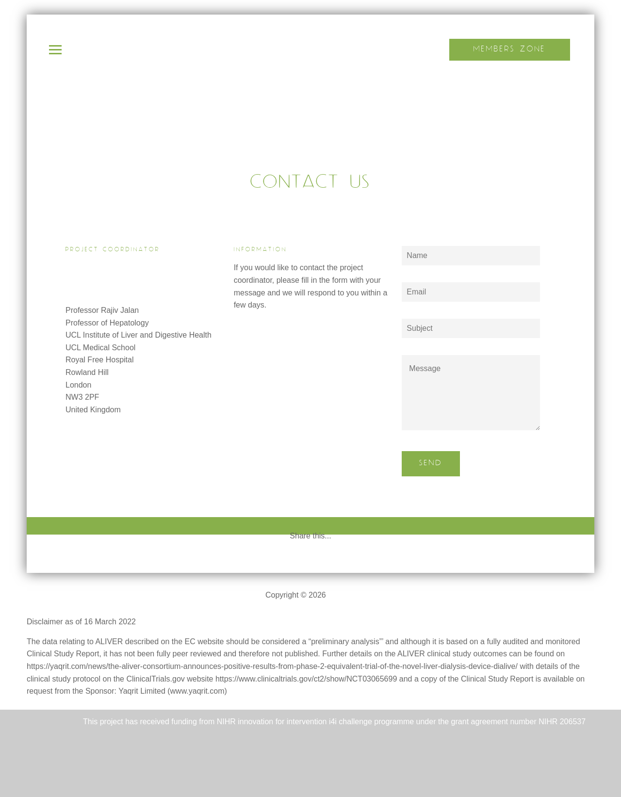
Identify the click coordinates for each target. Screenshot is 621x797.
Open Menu (55, 50)
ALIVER (342, 595)
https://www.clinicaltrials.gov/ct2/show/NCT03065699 (306, 679)
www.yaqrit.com (197, 691)
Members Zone (510, 49)
